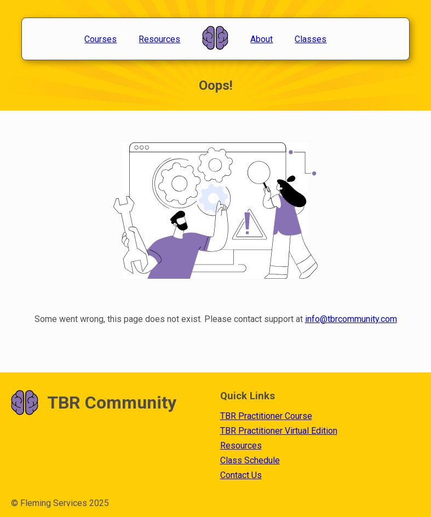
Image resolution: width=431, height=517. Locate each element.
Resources (159, 39)
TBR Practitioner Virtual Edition (278, 431)
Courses (100, 39)
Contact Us (241, 475)
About (261, 39)
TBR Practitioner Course (266, 416)
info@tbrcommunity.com (351, 319)
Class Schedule (250, 460)
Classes (310, 39)
